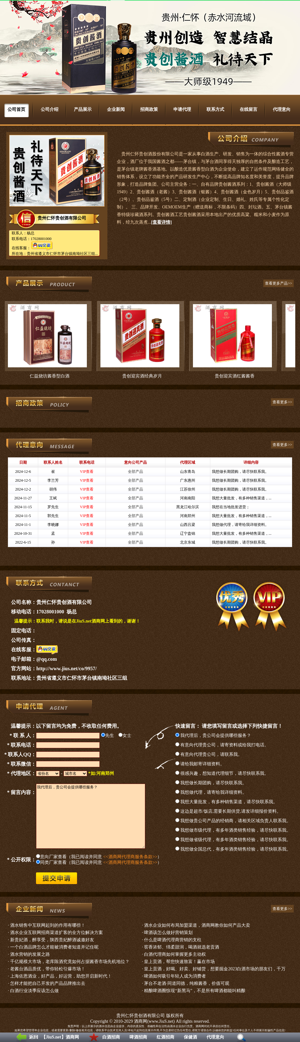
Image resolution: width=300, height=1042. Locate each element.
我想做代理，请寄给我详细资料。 (211, 792)
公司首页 (16, 109)
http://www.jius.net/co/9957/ (66, 668)
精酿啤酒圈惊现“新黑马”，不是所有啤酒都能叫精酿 (194, 990)
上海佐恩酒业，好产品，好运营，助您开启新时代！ (61, 976)
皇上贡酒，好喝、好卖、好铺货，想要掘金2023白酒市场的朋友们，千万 (214, 969)
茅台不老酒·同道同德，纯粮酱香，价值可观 (186, 983)
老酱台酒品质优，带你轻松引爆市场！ (47, 969)
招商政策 (149, 109)
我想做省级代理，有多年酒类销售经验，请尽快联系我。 (233, 839)
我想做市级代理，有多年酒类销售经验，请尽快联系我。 (233, 830)
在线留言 (248, 109)
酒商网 (140, 1021)
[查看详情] (161, 222)
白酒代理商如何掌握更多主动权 (175, 954)
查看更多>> (282, 402)
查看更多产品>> (278, 283)
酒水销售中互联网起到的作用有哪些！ (47, 925)
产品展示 (83, 109)
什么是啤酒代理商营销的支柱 (172, 939)
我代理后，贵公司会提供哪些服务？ (213, 735)
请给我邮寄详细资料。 (200, 764)
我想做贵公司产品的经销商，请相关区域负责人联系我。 (233, 820)
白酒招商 (111, 1037)
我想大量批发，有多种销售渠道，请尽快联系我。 (226, 801)
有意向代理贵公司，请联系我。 (209, 754)
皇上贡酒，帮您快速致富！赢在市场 (179, 961)
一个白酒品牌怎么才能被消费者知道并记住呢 (54, 947)
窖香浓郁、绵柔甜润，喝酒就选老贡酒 (181, 947)
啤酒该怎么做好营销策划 (168, 932)
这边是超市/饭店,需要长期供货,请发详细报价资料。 (228, 811)
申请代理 (182, 109)
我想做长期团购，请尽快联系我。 (211, 782)
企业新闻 (116, 109)
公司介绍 (49, 109)
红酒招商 (165, 1037)
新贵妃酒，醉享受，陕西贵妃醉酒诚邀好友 (52, 939)
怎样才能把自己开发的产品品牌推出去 (47, 983)
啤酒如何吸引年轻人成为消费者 (175, 976)
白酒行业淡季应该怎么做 (34, 990)
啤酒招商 (138, 1037)
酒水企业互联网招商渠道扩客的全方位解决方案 (56, 932)
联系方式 (215, 109)
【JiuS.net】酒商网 (60, 1037)
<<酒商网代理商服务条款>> (130, 856)
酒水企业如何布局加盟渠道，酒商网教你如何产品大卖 (197, 925)
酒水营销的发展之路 (30, 954)
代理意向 (215, 1037)
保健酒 (190, 1037)
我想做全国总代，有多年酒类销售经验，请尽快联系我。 (233, 849)
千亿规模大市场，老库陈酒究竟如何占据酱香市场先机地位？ (69, 961)
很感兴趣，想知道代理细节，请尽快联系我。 (222, 773)
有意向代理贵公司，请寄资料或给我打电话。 (222, 745)
